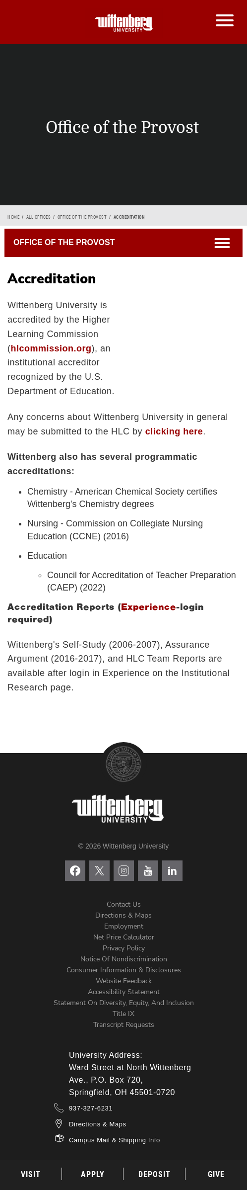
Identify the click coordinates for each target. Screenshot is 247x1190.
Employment (123, 926)
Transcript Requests (123, 1024)
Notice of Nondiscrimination (123, 959)
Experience (148, 606)
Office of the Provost (82, 217)
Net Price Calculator (123, 937)
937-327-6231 (91, 1108)
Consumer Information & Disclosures (123, 970)
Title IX (123, 1014)
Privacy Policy (124, 948)
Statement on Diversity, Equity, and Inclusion (124, 1003)
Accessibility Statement (124, 992)
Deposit (154, 1174)
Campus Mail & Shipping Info (114, 1140)
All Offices (38, 217)
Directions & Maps (123, 915)
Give (216, 1174)
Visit (31, 1174)
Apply (93, 1174)
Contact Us (124, 904)
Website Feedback (124, 981)
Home (13, 217)
